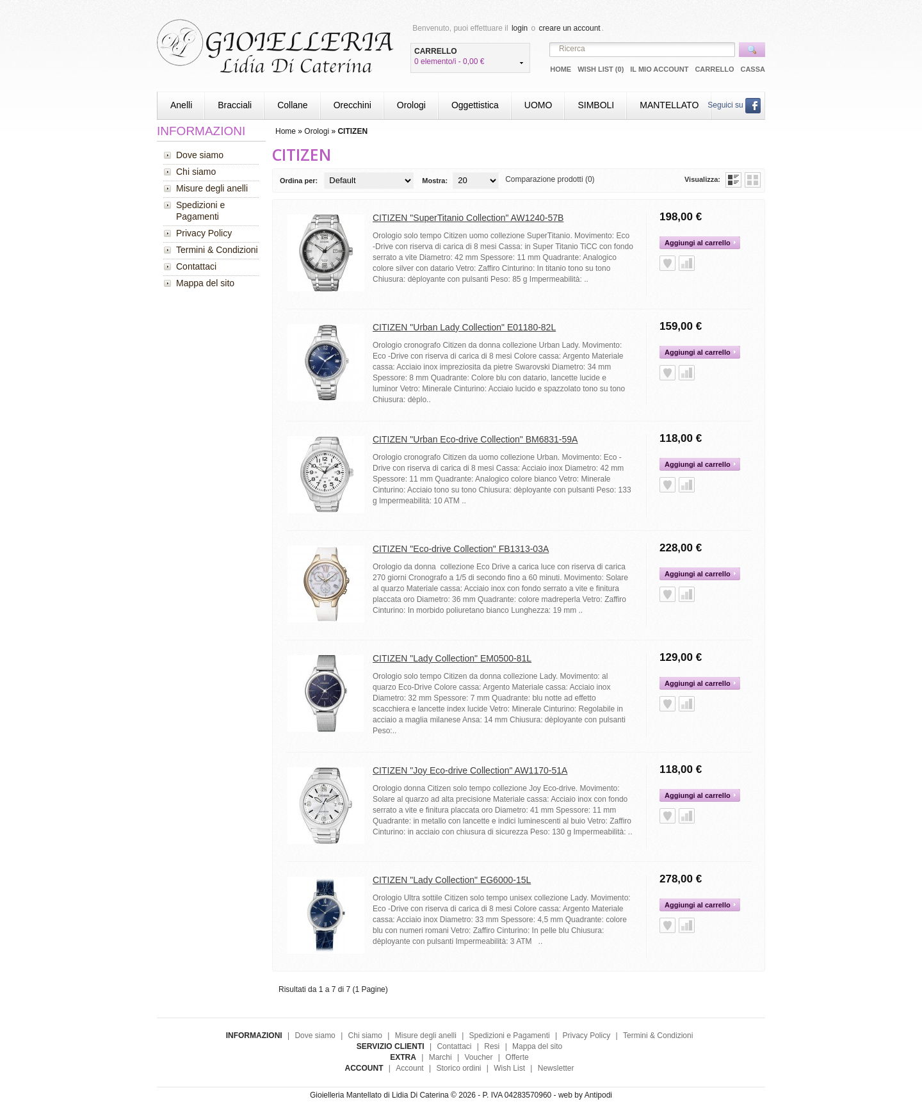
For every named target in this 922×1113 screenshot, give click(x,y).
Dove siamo (199, 155)
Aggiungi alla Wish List (667, 263)
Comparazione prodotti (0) (549, 179)
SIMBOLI (596, 105)
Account (409, 1068)
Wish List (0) (601, 69)
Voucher (478, 1057)
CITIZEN (352, 131)
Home (560, 69)
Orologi (411, 105)
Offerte (516, 1057)
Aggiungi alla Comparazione (687, 263)
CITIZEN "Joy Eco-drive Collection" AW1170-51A (470, 770)
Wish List (509, 1068)
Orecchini (352, 105)
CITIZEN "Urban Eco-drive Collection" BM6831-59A (475, 439)
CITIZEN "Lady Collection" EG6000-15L (452, 880)
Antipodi (598, 1095)
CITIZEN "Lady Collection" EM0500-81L (452, 658)
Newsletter (556, 1068)
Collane (292, 105)
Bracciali (235, 105)
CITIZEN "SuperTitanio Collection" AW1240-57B (468, 218)
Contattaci (196, 266)
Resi (491, 1046)
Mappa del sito (205, 283)
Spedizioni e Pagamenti (200, 211)
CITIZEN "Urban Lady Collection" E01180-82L (464, 327)
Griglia (753, 180)
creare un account (570, 28)
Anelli (181, 105)
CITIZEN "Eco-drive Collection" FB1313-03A (461, 549)
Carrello (714, 69)
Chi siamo (196, 172)
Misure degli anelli (212, 188)
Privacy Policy (204, 233)
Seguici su (734, 105)
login (520, 28)
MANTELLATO (669, 105)
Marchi (440, 1057)
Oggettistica (475, 105)
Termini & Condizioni (217, 250)
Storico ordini (458, 1068)
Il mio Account (659, 69)
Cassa (752, 69)
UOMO (538, 105)
